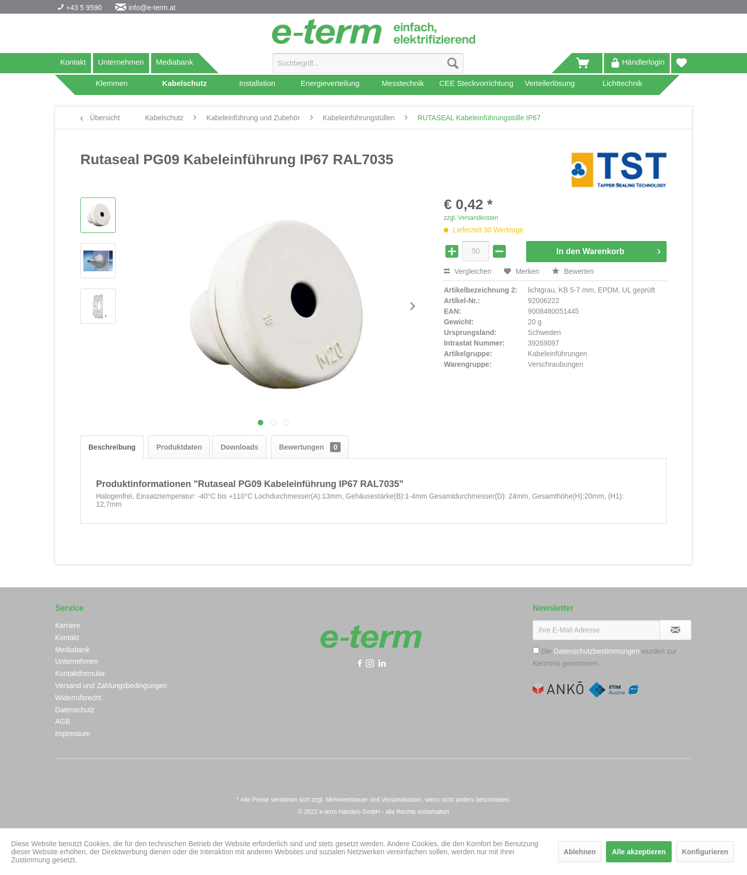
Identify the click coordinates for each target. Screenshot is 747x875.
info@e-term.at (151, 8)
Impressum (72, 734)
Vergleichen (467, 271)
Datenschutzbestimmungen (597, 651)
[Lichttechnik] (622, 85)
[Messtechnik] (402, 85)
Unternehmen (121, 62)
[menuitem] (367, 67)
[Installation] (257, 85)
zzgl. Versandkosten (471, 217)
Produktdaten (179, 447)
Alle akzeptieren (639, 852)
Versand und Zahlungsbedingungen (111, 686)
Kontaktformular (80, 673)
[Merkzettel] (681, 63)
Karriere (67, 625)
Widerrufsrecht (78, 698)
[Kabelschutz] (184, 85)
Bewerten (573, 271)
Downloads (239, 447)
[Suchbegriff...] (367, 63)
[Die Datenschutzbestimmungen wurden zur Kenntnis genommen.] (536, 650)
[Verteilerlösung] (549, 85)
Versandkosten (402, 799)
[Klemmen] (111, 85)
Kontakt (73, 62)
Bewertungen (310, 447)
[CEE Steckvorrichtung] (476, 85)
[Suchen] (452, 63)
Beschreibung (111, 447)
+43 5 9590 (83, 8)
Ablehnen (580, 852)
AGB (62, 721)
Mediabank (174, 62)
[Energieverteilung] (330, 85)
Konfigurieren (705, 852)
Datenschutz (75, 710)
